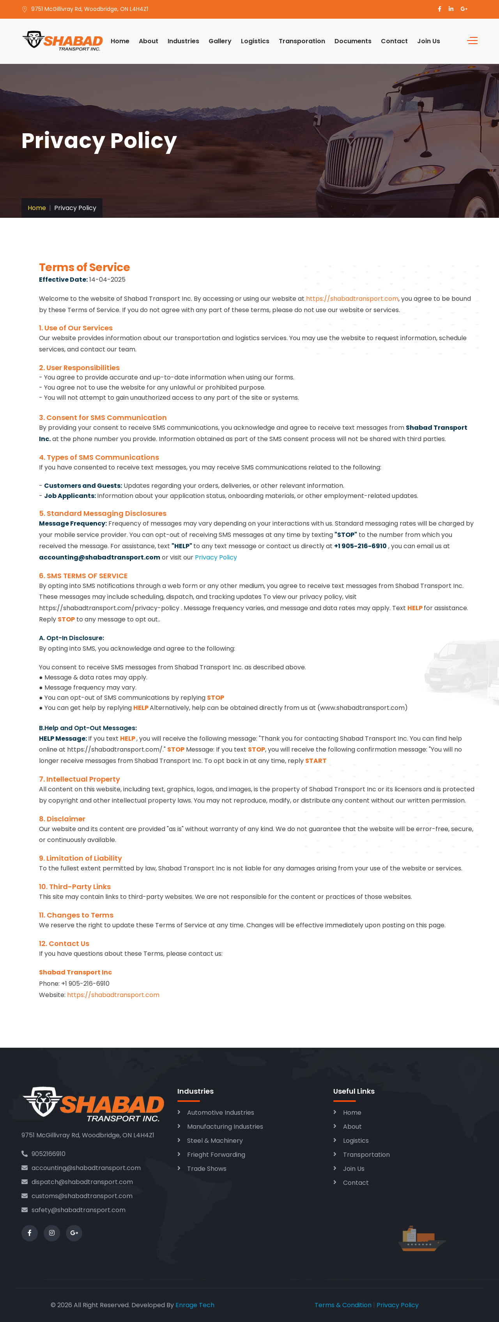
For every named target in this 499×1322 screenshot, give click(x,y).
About (148, 41)
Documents (353, 41)
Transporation (302, 41)
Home (120, 41)
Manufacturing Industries (225, 1126)
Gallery (220, 41)
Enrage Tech (194, 1305)
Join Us (428, 41)
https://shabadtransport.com (352, 298)
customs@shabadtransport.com (77, 1195)
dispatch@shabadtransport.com (77, 1181)
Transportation (366, 1154)
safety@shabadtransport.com (73, 1210)
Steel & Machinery (215, 1140)
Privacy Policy (216, 557)
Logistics (255, 41)
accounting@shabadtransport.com (81, 1167)
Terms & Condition (343, 1305)
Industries (183, 41)
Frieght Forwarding (216, 1154)
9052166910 (43, 1153)
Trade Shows (206, 1168)
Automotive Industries (220, 1112)
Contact (394, 41)
